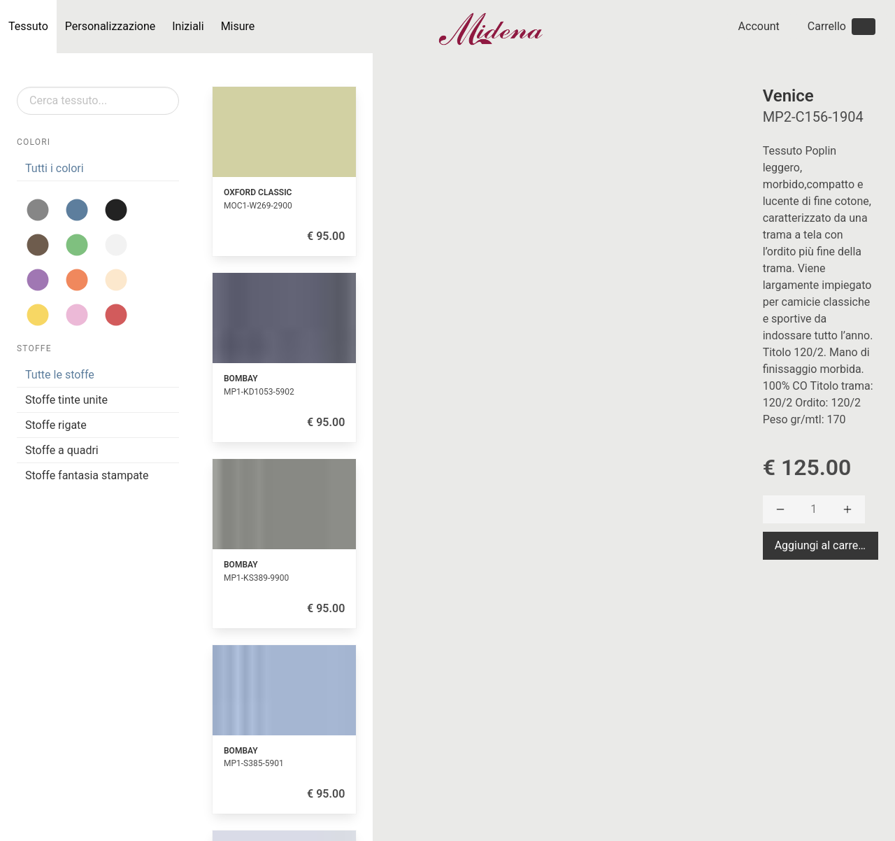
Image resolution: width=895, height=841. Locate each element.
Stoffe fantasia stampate (87, 475)
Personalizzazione (110, 26)
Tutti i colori (54, 168)
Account (759, 26)
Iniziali (187, 26)
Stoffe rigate (56, 425)
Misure (238, 26)
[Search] (98, 101)
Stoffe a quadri (62, 450)
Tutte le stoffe (59, 374)
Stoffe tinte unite (66, 400)
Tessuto (28, 26)
